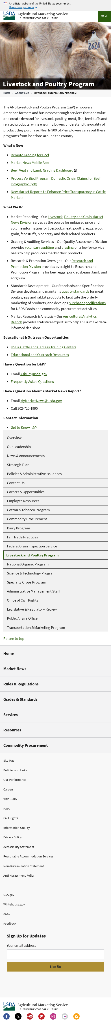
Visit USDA (10, 799)
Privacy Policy (12, 837)
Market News (14, 668)
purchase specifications (87, 302)
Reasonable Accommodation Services (28, 856)
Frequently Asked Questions (32, 381)
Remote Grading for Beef (30, 154)
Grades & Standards (20, 699)
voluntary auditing (39, 247)
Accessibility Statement (18, 847)
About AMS (22, 93)
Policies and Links (15, 770)
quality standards (75, 291)
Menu (104, 16)
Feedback (9, 923)
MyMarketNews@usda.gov (41, 400)
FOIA (6, 808)
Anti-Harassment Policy (19, 875)
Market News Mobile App (30, 162)
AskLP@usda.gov (33, 373)
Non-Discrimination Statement (23, 866)
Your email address (21, 945)
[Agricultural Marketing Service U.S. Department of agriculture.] (35, 1006)
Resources (12, 730)
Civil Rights (10, 818)
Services (10, 714)
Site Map (9, 760)
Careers (8, 789)
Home (7, 93)
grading (67, 247)
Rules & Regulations (21, 684)
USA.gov (8, 895)
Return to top (13, 638)
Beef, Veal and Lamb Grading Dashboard (42, 170)
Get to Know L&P (24, 427)
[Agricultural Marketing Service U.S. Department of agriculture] (35, 15)
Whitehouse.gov (14, 904)
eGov (6, 914)
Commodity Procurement (25, 745)
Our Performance (14, 780)
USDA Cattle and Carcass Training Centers (43, 347)
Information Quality (16, 828)
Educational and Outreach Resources (40, 354)
